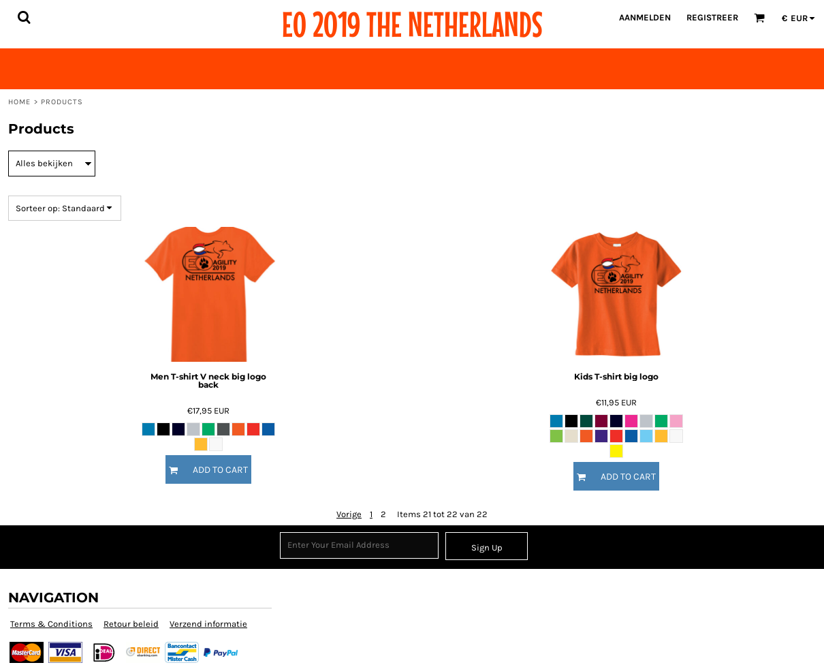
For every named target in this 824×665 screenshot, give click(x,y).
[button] (24, 17)
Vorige (349, 514)
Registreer (712, 17)
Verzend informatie (208, 624)
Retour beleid (131, 624)
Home (19, 101)
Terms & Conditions (51, 624)
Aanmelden (645, 17)
